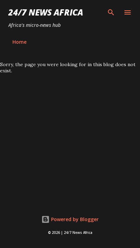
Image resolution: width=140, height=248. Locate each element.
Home (19, 42)
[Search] (111, 12)
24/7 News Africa (45, 12)
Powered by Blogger (70, 219)
